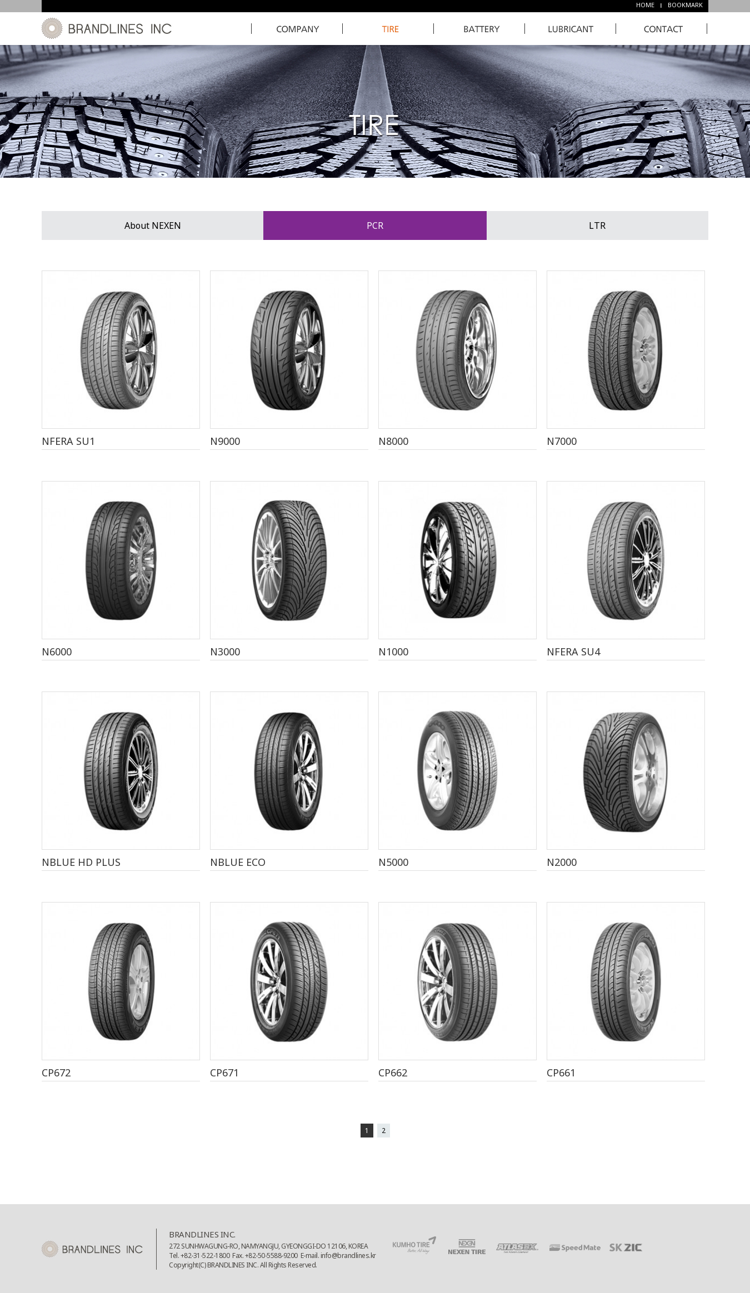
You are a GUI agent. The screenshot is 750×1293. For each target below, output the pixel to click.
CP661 (561, 1072)
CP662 (392, 1072)
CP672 (56, 1072)
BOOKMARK (685, 5)
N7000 (562, 441)
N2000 (562, 862)
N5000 (393, 862)
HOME (645, 5)
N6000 (57, 651)
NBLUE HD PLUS (81, 862)
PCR (375, 225)
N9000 (225, 441)
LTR (597, 225)
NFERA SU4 (573, 651)
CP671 (224, 1072)
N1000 (393, 651)
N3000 (225, 651)
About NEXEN (152, 225)
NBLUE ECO (238, 862)
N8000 (393, 441)
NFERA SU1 (68, 441)
